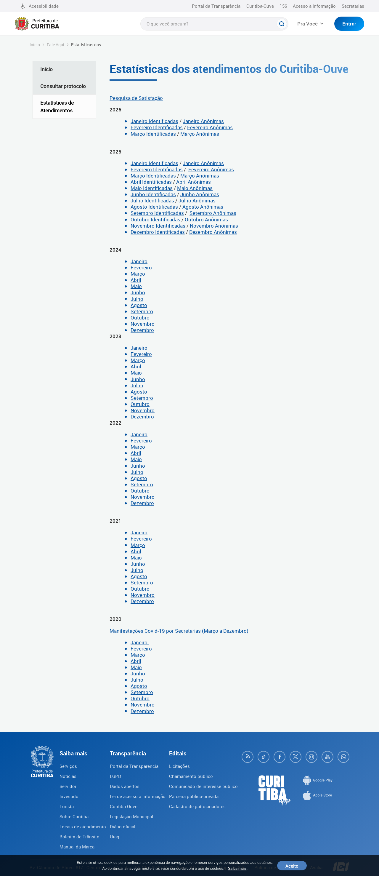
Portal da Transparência (216, 6)
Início (35, 44)
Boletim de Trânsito (79, 837)
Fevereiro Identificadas (157, 127)
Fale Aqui (55, 44)
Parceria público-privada (194, 796)
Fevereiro (141, 267)
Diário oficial (122, 826)
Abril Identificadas (151, 181)
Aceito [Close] (291, 866)
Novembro (143, 323)
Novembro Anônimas (214, 225)
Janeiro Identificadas (154, 121)
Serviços (68, 766)
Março (138, 273)
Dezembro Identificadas (158, 231)
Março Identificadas (153, 133)
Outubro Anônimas (206, 219)
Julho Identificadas (152, 200)
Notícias (68, 776)
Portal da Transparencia (134, 766)
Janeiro (139, 261)
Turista (67, 806)
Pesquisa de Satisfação (136, 98)
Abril (136, 279)
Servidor (68, 786)
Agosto (139, 305)
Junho (138, 292)
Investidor (70, 796)
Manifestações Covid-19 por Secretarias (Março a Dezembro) (179, 630)
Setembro (142, 311)
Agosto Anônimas (202, 206)
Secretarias (353, 6)
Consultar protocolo (63, 86)
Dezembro (142, 330)
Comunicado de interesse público (203, 786)
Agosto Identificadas (154, 206)
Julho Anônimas (197, 200)
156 (283, 6)
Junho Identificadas (153, 194)
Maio (136, 286)
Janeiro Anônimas (203, 121)
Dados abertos (124, 786)
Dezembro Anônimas (213, 231)
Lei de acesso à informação (138, 796)
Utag (114, 837)
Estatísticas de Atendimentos (57, 106)
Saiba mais (237, 868)
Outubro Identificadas (155, 219)
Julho (137, 298)
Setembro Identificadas (157, 213)
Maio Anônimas (195, 188)
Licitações (179, 766)
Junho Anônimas (199, 194)
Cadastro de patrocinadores (197, 806)
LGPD (115, 776)
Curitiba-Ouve (260, 6)
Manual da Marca (77, 847)
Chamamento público (191, 776)
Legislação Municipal (131, 816)
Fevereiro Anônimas (210, 127)
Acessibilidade (40, 6)
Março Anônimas (199, 133)
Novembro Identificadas (158, 225)
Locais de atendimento (83, 826)
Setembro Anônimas (213, 213)
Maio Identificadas (152, 188)
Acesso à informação (314, 6)
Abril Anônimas (193, 181)
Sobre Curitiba (74, 816)
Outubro (140, 317)
